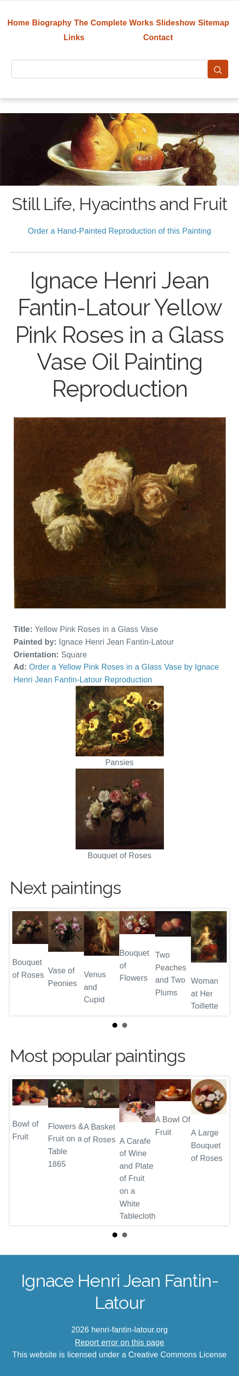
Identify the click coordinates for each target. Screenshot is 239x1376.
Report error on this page (119, 1342)
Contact (158, 37)
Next (214, 962)
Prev (25, 962)
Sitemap (213, 23)
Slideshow (176, 23)
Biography (52, 23)
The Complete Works (114, 23)
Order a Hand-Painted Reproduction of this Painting (120, 231)
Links (74, 37)
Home (18, 23)
